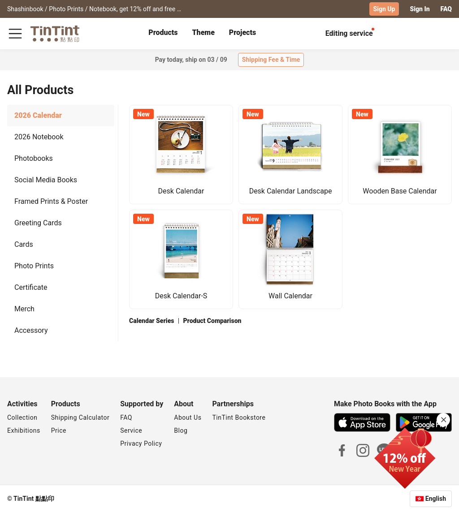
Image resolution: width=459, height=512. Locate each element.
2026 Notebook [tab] (39, 136)
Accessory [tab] (31, 330)
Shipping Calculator (80, 417)
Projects (242, 32)
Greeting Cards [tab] (38, 222)
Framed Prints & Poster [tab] (51, 201)
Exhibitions (23, 430)
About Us (187, 417)
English (435, 498)
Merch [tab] (24, 308)
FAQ (446, 9)
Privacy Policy (141, 443)
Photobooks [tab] (33, 158)
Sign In (419, 9)
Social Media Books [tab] (45, 179)
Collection (22, 417)
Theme (203, 32)
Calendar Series (151, 320)
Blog (180, 430)
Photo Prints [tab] (34, 265)
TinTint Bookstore (238, 417)
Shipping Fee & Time (271, 59)
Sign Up (384, 9)
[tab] (163, 33)
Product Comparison (212, 320)
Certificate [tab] (31, 287)
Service (131, 430)
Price (58, 430)
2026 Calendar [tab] (38, 115)
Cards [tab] (23, 244)
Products (163, 32)
